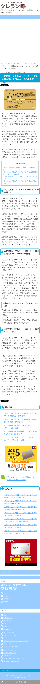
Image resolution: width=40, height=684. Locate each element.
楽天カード (6, 626)
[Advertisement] (20, 40)
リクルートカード (8, 638)
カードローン (7, 596)
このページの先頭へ (22, 682)
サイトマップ (7, 670)
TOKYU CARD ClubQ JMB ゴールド (13, 658)
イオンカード (7, 623)
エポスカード (7, 655)
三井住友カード (7, 618)
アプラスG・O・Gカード (10, 646)
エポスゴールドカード (9, 653)
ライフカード (7, 629)
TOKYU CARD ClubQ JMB (11, 661)
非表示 (22, 163)
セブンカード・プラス (9, 635)
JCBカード (6, 615)
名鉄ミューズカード (9, 644)
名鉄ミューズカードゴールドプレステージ (15, 641)
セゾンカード (7, 620)
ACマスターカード (8, 632)
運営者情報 (6, 599)
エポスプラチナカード (9, 650)
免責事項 (6, 601)
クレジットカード (8, 593)
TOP (11, 63)
